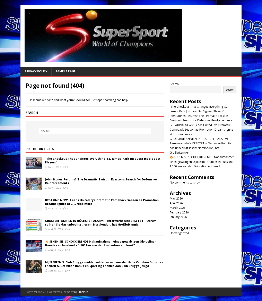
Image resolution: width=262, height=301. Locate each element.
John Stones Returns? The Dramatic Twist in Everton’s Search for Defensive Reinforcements (101, 181)
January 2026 (178, 217)
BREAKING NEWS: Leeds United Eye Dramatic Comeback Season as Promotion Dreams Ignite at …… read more (102, 202)
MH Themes (81, 292)
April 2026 (176, 203)
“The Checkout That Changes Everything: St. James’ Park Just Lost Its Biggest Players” (102, 160)
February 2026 (179, 212)
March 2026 (177, 208)
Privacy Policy (36, 71)
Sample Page (66, 71)
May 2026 (176, 198)
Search (174, 84)
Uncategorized (179, 233)
